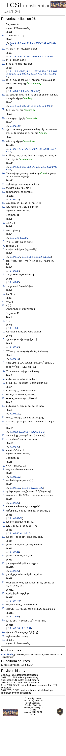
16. (3, 439)
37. (3, 173)
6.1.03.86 (14, 271)
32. (3, 109)
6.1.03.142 (15, 413)
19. (3, 620)
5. (4, 249)
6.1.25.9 (24, 43)
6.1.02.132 (15, 477)
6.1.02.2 (14, 432)
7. (4, 274)
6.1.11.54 (26, 257)
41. (3, 203)
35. (3, 140)
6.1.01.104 (15, 257)
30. (3, 80)
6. (4, 260)
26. (3, 35)
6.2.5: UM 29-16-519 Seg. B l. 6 (36, 106)
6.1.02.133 (15, 488)
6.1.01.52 (14, 347)
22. (3, 640)
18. (3, 608)
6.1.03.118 (15, 126)
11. (3, 305)
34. (3, 129)
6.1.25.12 (14, 56)
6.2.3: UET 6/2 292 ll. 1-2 (31, 432)
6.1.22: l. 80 (37, 488)
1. (4, 223)
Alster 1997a (6, 654)
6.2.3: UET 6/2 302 (29, 167)
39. (3, 188)
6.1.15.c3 (37, 257)
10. (3, 301)
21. (3, 636)
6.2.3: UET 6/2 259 (36, 71)
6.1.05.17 (25, 533)
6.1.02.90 (14, 571)
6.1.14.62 (14, 616)
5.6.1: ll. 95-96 (45, 56)
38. (3, 184)
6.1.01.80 (14, 447)
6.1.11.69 (26, 628)
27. (3, 49)
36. (3, 155)
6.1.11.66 (14, 106)
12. (3, 406)
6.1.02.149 (15, 628)
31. (3, 95)
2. (4, 230)
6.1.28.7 (24, 238)
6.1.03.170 (15, 149)
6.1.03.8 (14, 91)
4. (4, 246)
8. (4, 285)
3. (4, 241)
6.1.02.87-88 (16, 518)
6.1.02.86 (14, 533)
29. (3, 64)
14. (3, 421)
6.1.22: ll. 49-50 (17, 71)
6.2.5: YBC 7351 (39, 74)
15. (3, 435)
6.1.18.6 (14, 328)
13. (3, 417)
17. (3, 450)
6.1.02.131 (15, 601)
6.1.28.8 (47, 257)
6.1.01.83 (14, 167)
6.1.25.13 (26, 149)
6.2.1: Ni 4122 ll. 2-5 (29, 91)
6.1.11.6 (25, 488)
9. (4, 294)
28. (3, 60)
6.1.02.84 (14, 552)
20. (3, 632)
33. (3, 117)
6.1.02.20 (14, 503)
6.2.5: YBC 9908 (28, 56)
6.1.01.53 (14, 359)
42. (3, 207)
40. (3, 192)
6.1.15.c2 (14, 238)
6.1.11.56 (14, 43)
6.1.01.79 (14, 199)
